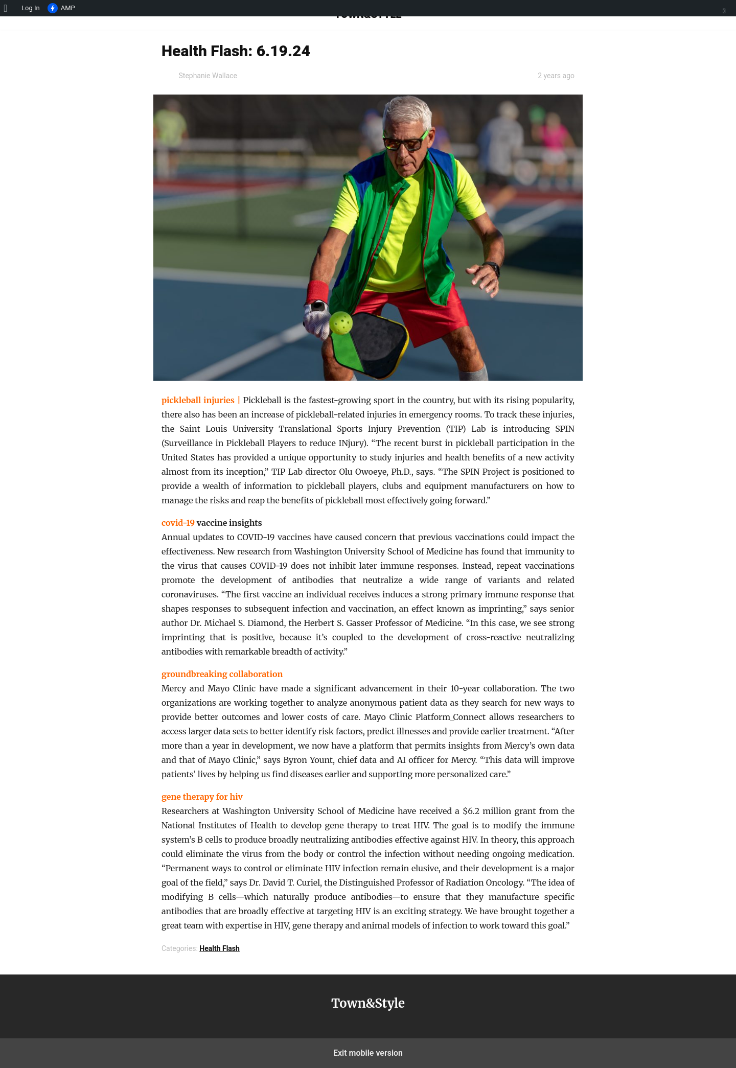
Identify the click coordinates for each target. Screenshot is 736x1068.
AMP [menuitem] (61, 8)
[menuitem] (9, 8)
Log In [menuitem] (30, 8)
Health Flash (219, 948)
